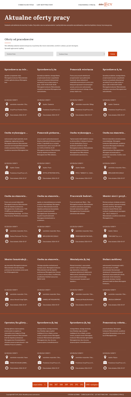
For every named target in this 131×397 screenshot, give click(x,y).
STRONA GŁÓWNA (74, 394)
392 (81, 384)
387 (56, 384)
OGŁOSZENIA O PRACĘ (86, 5)
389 (66, 384)
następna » (94, 384)
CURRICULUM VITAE (26, 5)
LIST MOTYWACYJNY (45, 5)
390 (71, 384)
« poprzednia (37, 384)
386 (51, 384)
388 (61, 384)
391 (76, 384)
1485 (88, 384)
